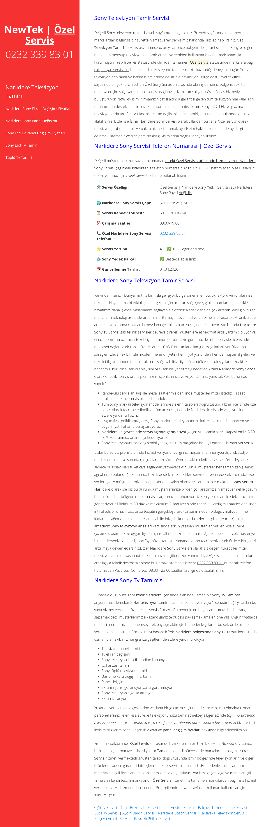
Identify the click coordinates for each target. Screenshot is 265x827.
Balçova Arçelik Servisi (112, 818)
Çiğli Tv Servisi (105, 807)
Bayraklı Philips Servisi (152, 818)
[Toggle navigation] (39, 34)
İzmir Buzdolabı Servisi (139, 807)
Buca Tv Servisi (106, 813)
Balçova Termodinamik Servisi (222, 807)
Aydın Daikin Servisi (138, 813)
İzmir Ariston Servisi (178, 807)
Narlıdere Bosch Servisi (177, 813)
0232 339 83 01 (40, 54)
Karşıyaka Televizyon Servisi (222, 813)
